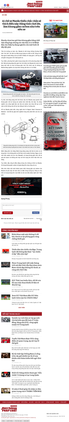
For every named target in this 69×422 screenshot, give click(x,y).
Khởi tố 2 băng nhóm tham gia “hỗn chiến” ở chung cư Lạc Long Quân (27, 374)
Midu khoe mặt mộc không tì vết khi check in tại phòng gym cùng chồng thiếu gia (25, 236)
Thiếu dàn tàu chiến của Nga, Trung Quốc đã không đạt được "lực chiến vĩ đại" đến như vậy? (27, 251)
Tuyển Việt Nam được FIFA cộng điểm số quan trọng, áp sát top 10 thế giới (25, 341)
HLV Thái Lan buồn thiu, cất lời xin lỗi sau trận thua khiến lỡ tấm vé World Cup (26, 282)
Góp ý (60, 7)
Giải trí (34, 10)
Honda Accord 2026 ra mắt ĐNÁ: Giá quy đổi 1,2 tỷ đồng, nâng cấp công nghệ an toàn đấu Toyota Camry (55, 95)
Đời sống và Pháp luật (49, 40)
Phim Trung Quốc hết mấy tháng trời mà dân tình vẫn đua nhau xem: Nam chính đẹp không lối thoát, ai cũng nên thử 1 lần (27, 266)
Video (50, 10)
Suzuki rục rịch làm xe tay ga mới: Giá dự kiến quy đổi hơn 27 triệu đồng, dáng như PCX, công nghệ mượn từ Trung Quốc (26, 321)
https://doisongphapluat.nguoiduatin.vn (9, 413)
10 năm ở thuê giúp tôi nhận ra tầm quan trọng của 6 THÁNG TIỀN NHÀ (26, 390)
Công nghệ (44, 10)
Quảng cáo (65, 7)
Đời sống (24, 10)
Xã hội (29, 10)
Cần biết (55, 10)
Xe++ (39, 10)
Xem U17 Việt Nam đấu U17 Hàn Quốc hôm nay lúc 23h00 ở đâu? (25, 297)
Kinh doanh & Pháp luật (12, 10)
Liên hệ (55, 7)
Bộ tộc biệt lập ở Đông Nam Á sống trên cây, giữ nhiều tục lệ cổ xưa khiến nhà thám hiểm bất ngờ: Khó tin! (26, 357)
